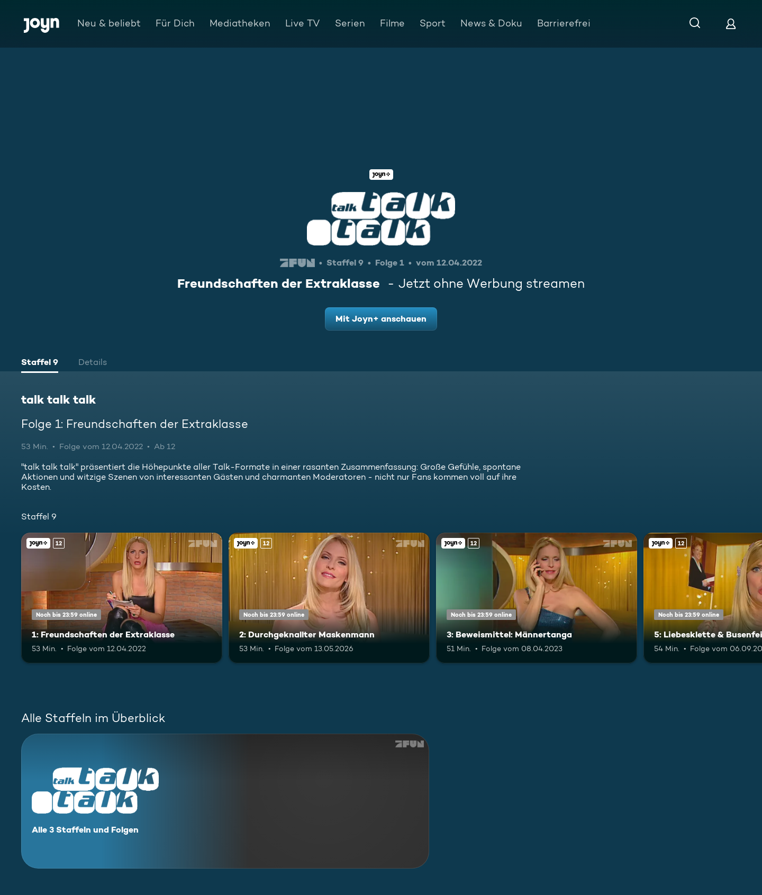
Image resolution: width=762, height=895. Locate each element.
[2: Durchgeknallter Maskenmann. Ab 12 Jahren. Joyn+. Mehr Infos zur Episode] (329, 598)
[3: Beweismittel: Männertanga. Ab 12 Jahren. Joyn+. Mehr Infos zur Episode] (536, 598)
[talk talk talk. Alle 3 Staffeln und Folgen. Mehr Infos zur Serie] (225, 801)
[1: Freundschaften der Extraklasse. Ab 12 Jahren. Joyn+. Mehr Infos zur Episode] (121, 598)
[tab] (39, 363)
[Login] (731, 23)
